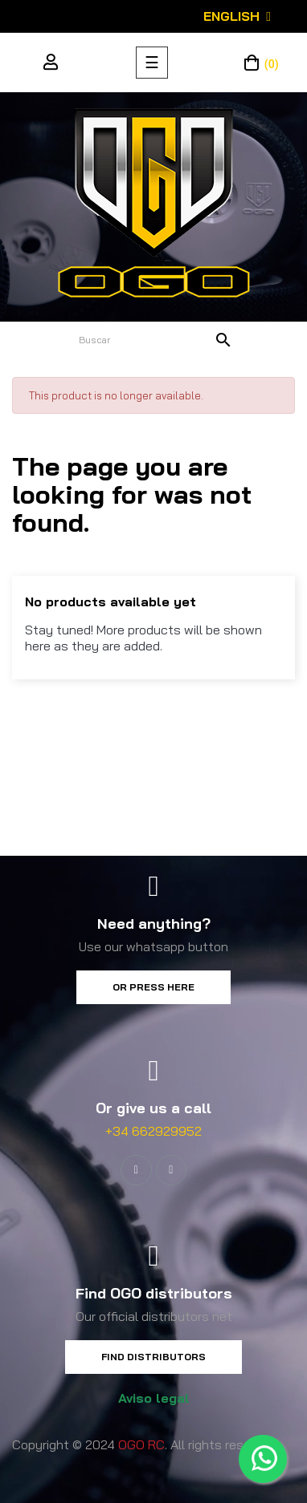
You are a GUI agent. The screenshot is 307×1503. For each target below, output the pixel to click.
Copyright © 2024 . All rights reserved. (145, 1444)
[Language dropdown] (237, 16)
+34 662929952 (153, 1131)
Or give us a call (153, 1108)
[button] (153, 987)
